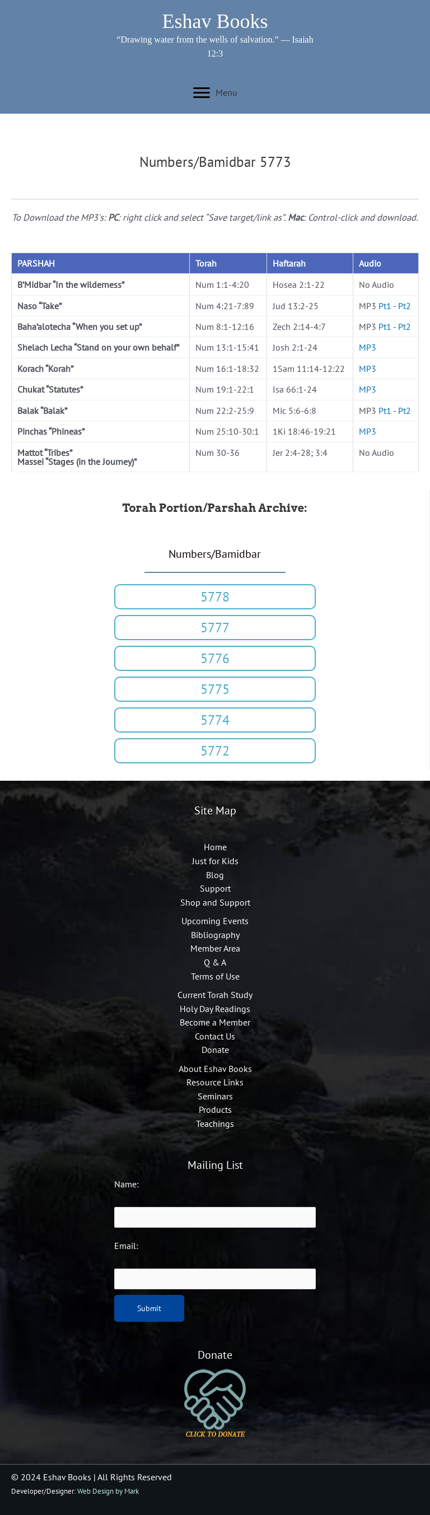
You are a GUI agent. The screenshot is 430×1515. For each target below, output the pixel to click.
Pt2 (404, 306)
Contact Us (215, 1036)
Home (215, 847)
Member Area (215, 948)
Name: (126, 1184)
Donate (215, 1049)
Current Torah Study (215, 995)
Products (215, 1109)
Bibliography (215, 935)
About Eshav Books (215, 1068)
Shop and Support (215, 902)
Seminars (215, 1096)
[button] (215, 596)
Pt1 (384, 306)
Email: (126, 1245)
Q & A (215, 962)
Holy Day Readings (215, 1009)
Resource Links (215, 1082)
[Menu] (215, 92)
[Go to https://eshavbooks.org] (215, 22)
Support (215, 888)
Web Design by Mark (108, 1491)
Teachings (215, 1123)
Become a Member (215, 1022)
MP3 (367, 347)
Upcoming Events (215, 921)
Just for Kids (215, 861)
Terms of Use (215, 976)
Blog (215, 875)
